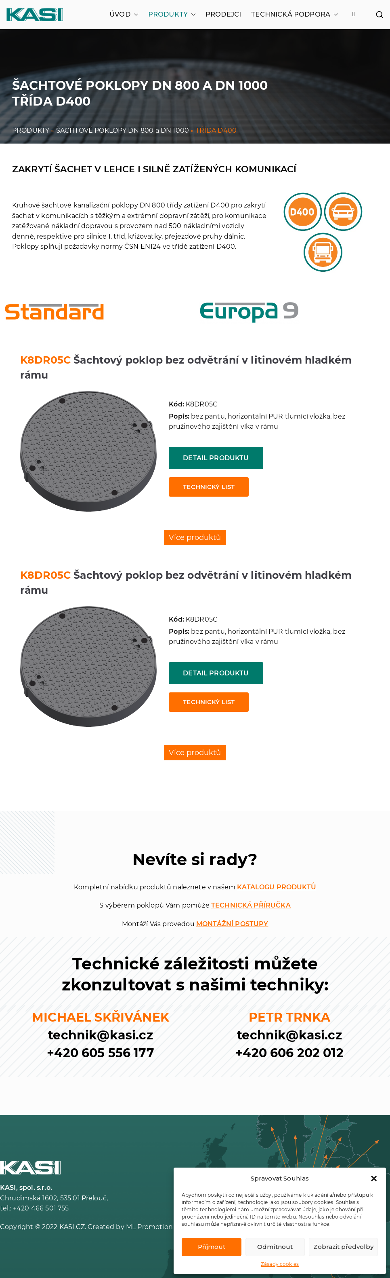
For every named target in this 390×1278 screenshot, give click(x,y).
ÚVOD (123, 14)
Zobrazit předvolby (343, 1246)
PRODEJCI (223, 14)
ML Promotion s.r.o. (157, 1227)
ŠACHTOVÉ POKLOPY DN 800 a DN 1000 (122, 130)
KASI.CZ (72, 1227)
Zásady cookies (280, 1264)
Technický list (209, 487)
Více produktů (195, 537)
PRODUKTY (172, 14)
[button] (374, 1178)
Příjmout (211, 1246)
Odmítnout (275, 1246)
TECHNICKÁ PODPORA (294, 14)
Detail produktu (216, 458)
